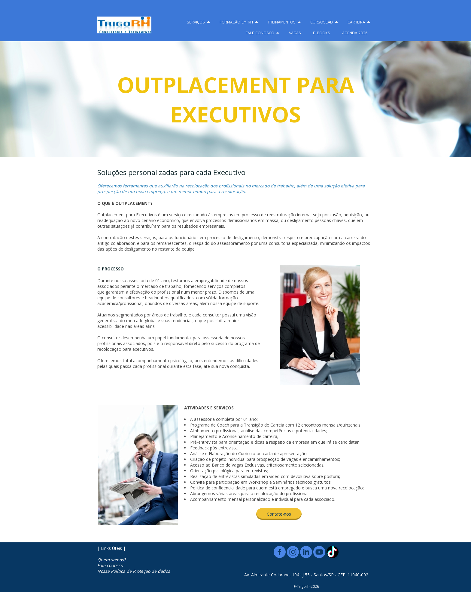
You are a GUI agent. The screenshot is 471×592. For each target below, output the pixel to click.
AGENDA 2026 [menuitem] (355, 32)
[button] (279, 514)
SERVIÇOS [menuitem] (196, 22)
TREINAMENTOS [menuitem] (282, 22)
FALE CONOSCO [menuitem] (260, 32)
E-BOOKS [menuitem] (321, 32)
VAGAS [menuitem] (295, 32)
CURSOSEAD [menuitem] (321, 22)
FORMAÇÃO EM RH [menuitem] (236, 22)
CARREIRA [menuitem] (356, 22)
